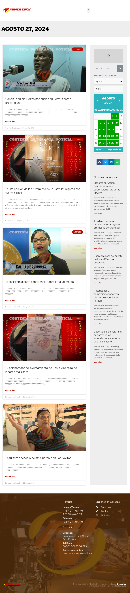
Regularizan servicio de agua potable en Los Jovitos (38, 457)
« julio (98, 149)
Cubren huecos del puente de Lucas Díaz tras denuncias (108, 259)
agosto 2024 (108, 101)
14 (108, 129)
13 (104, 129)
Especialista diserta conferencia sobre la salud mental (39, 281)
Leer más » (10, 121)
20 (104, 136)
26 (100, 143)
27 (104, 143)
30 (117, 143)
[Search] (120, 68)
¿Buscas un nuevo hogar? (107, 585)
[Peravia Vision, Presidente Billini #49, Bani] (32, 533)
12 (100, 129)
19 (100, 136)
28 (108, 143)
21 (108, 136)
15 (113, 129)
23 (117, 136)
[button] (88, 10)
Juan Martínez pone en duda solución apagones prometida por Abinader (107, 224)
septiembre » (114, 149)
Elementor (121, 583)
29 (112, 143)
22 (112, 136)
